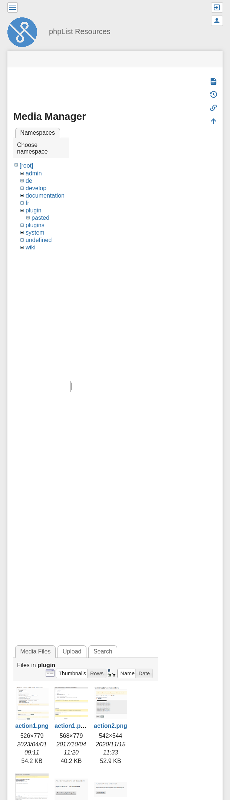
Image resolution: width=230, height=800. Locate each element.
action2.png (110, 726)
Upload (72, 651)
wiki (31, 247)
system (35, 232)
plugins (35, 225)
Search (102, 651)
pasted (40, 218)
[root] (26, 165)
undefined (39, 240)
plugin (34, 210)
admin (34, 173)
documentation (45, 195)
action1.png (32, 726)
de (29, 181)
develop (36, 188)
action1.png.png (78, 726)
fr (27, 203)
